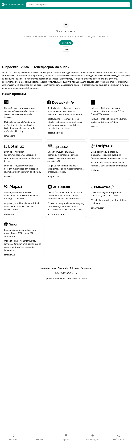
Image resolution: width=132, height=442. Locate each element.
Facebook (63, 268)
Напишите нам (48, 268)
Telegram (74, 268)
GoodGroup (72, 278)
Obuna (84, 278)
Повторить (66, 42)
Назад (66, 49)
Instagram (86, 268)
